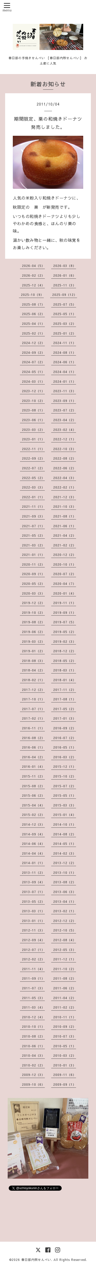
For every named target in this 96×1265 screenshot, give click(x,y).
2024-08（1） (64, 352)
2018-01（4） (64, 680)
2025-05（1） (64, 314)
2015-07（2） (64, 786)
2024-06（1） (64, 362)
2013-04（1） (64, 901)
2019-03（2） (33, 641)
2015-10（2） (64, 776)
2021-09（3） (33, 516)
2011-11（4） (33, 969)
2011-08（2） (64, 978)
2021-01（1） (33, 555)
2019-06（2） (33, 632)
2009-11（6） (64, 1075)
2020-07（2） (64, 574)
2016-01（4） (33, 766)
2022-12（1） (64, 439)
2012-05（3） (64, 950)
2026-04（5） (33, 266)
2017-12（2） (33, 690)
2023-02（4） (64, 430)
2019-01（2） (33, 651)
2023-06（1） (33, 420)
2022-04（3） (64, 478)
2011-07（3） (33, 988)
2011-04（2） (64, 998)
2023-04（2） (64, 420)
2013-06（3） (64, 892)
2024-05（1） (33, 372)
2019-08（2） (33, 622)
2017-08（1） (64, 699)
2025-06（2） (33, 314)
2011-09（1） (33, 978)
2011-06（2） (64, 988)
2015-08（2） (33, 786)
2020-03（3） (33, 593)
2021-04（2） (64, 535)
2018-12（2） (64, 651)
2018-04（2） (33, 670)
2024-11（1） (64, 343)
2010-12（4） (33, 1017)
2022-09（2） (33, 458)
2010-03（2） (64, 1055)
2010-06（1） (33, 1046)
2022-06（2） (64, 468)
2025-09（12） (64, 295)
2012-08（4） (64, 940)
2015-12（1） (64, 766)
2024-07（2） (33, 362)
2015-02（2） (33, 815)
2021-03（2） (33, 545)
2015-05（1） (64, 795)
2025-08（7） (33, 304)
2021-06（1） (64, 526)
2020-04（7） (64, 584)
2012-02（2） (33, 959)
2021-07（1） (33, 526)
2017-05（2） (64, 709)
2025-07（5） (64, 304)
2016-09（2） (64, 728)
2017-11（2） (64, 690)
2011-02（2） (64, 1007)
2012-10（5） (64, 930)
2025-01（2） (64, 333)
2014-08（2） (64, 834)
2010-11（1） (64, 1017)
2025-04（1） (33, 324)
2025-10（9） (32, 295)
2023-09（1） (64, 401)
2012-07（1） (33, 950)
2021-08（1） (64, 516)
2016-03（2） (64, 757)
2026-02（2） (33, 275)
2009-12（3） (33, 1075)
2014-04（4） (33, 853)
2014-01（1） (33, 863)
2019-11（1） (64, 603)
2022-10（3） (64, 449)
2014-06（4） (33, 844)
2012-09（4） (33, 940)
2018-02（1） (33, 680)
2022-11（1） (33, 449)
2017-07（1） (33, 709)
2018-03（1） (64, 670)
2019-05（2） (64, 632)
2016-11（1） (33, 728)
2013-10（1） (64, 872)
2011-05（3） (33, 998)
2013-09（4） (33, 882)
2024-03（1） (33, 381)
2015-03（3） (64, 805)
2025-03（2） (64, 324)
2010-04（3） (33, 1055)
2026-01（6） (64, 275)
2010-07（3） (64, 1036)
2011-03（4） (33, 1007)
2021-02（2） (64, 545)
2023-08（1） (33, 410)
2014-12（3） (33, 824)
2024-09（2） (33, 352)
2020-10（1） (64, 564)
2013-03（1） (33, 911)
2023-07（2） (64, 410)
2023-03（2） (33, 430)
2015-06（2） (33, 795)
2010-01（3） (64, 1065)
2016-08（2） (33, 738)
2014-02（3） (64, 853)
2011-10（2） (64, 969)
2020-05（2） (33, 584)
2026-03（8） (64, 266)
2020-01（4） (64, 593)
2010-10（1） (33, 1026)
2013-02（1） (64, 911)
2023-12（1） (33, 391)
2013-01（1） (33, 921)
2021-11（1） (33, 506)
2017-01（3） (64, 718)
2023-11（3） (64, 391)
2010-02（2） (33, 1065)
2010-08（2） (33, 1036)
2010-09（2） (64, 1026)
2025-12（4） (33, 285)
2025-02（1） (33, 333)
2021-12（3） (64, 497)
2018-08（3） (33, 661)
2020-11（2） (33, 564)
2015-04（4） (33, 805)
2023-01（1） (33, 439)
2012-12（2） (64, 921)
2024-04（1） (64, 372)
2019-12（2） (33, 603)
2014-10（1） (64, 824)
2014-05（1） (64, 844)
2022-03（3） (33, 487)
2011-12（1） (64, 959)
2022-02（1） (64, 487)
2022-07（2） (33, 468)
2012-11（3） (33, 930)
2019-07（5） (64, 622)
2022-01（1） (33, 497)
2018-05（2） (64, 661)
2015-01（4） (64, 815)
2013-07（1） (33, 892)
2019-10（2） (33, 612)
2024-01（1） (64, 381)
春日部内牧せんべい (36, 1260)
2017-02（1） (33, 718)
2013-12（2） (64, 863)
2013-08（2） (64, 882)
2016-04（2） (33, 757)
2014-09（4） (33, 834)
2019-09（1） (64, 612)
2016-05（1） (64, 747)
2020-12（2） (64, 555)
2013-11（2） (33, 872)
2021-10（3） (64, 506)
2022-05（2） (33, 478)
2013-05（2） (33, 901)
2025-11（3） (64, 285)
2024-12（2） (33, 343)
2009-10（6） (33, 1084)
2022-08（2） (64, 458)
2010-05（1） (64, 1046)
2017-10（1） (33, 699)
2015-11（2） (33, 776)
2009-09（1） (64, 1084)
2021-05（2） (33, 535)
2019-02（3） (64, 641)
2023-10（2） (33, 401)
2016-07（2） (64, 738)
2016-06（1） (33, 747)
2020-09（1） (33, 574)
